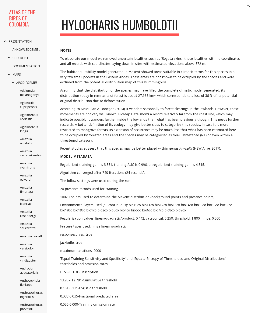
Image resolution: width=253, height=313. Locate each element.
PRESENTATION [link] (20, 41)
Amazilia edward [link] (26, 177)
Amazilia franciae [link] (26, 201)
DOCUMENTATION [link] (26, 66)
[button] (248, 5)
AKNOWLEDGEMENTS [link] (27, 49)
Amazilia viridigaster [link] (28, 258)
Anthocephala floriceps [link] (30, 282)
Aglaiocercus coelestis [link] (29, 117)
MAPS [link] (16, 74)
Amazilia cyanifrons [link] (27, 165)
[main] (120, 26)
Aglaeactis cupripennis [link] (28, 105)
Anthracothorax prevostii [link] (31, 307)
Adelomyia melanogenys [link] (29, 93)
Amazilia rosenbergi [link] (28, 214)
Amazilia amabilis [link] (26, 141)
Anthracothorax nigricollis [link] (31, 294)
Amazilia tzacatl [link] (31, 236)
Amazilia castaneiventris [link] (31, 153)
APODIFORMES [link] (26, 83)
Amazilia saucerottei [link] (28, 226)
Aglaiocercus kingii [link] (29, 129)
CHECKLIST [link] (20, 58)
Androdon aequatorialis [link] (29, 270)
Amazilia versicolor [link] (27, 246)
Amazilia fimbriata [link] (26, 189)
